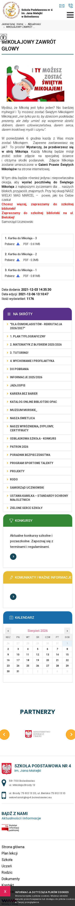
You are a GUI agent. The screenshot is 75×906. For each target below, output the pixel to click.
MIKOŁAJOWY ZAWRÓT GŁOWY (29, 45)
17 (18, 660)
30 (8, 671)
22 (67, 660)
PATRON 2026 (19, 446)
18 (27, 660)
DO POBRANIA (19, 369)
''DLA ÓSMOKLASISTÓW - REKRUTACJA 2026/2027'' (36, 326)
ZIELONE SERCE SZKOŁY (26, 508)
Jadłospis (17, 385)
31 (18, 671)
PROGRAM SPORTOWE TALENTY (31, 463)
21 (57, 660)
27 (47, 665)
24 (18, 665)
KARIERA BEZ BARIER (24, 393)
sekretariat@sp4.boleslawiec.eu (61, 5)
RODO (14, 479)
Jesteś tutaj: (9, 24)
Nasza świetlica (22, 418)
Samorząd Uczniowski (27, 487)
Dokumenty (11, 879)
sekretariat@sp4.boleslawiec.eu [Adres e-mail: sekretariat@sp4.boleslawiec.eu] (30, 797)
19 (37, 660)
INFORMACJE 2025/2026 (26, 377)
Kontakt (8, 885)
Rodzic (7, 872)
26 (37, 665)
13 (47, 654)
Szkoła (7, 860)
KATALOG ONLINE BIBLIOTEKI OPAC (33, 401)
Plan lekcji (10, 853)
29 (67, 665)
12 (37, 654)
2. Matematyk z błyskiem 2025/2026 (36, 344)
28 (57, 665)
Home (20, 24)
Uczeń (7, 866)
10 (18, 654)
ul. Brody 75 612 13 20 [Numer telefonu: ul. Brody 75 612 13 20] (22, 793)
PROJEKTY (17, 471)
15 (67, 654)
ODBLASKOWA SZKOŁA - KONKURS (33, 438)
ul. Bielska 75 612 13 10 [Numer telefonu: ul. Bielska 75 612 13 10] (51, 793)
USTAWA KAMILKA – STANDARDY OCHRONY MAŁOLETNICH (39, 497)
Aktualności (32, 24)
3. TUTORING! (19, 352)
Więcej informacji (13, 556)
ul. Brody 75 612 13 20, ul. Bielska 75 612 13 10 (70, 6)
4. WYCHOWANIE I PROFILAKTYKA (32, 361)
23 (8, 665)
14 (57, 654)
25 (27, 665)
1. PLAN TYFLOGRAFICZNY (27, 336)
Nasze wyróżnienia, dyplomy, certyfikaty (32, 428)
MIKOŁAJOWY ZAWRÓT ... (18, 27)
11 (27, 654)
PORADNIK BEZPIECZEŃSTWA (30, 454)
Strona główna (13, 847)
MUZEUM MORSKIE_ (23, 410)
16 (8, 660)
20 (47, 660)
